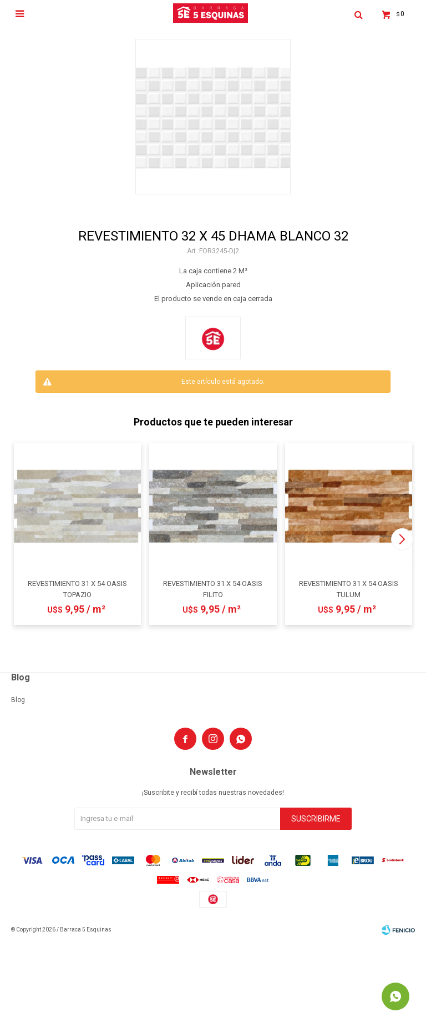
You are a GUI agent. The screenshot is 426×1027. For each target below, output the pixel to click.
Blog (18, 700)
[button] (401, 539)
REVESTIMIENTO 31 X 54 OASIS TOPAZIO (77, 589)
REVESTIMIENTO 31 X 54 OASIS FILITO (212, 589)
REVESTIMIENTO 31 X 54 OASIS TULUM (348, 589)
